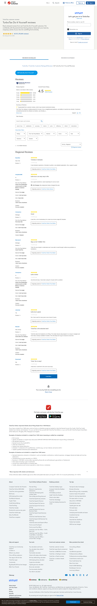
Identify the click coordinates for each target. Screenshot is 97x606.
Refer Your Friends (14, 567)
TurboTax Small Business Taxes (37, 516)
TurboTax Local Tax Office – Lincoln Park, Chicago (36, 537)
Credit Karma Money (14, 503)
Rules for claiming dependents (77, 496)
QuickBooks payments (75, 551)
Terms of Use (59, 595)
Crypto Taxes (12, 501)
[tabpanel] (48, 219)
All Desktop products (55, 492)
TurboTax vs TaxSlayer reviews (57, 554)
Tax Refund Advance (14, 498)
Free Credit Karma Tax (75, 561)
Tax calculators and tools (35, 547)
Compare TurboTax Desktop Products (56, 489)
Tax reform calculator (34, 571)
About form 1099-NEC (75, 501)
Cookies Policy (33, 600)
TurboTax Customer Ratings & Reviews (40, 66)
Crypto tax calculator (34, 562)
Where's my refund (14, 553)
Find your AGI (73, 510)
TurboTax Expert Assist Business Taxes (37, 513)
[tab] (29, 58)
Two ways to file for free (15, 557)
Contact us (12, 550)
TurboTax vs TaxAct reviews (56, 556)
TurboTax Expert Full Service (36, 503)
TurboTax (25, 66)
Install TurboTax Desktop (56, 495)
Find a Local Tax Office (35, 527)
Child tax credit (73, 517)
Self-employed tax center (15, 496)
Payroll (71, 549)
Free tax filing (32, 486)
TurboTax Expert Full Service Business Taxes (36, 510)
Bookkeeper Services (75, 568)
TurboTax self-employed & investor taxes (36, 493)
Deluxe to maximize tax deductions (35, 489)
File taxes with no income (76, 498)
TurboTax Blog (13, 505)
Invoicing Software (74, 570)
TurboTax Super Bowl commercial (58, 549)
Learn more (79, 18)
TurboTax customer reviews (56, 547)
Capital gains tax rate (75, 505)
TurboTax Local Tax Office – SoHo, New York (38, 530)
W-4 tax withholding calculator (37, 557)
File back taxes (73, 508)
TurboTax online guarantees (16, 491)
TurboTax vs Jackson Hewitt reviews (56, 559)
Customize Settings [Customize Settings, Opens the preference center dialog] (87, 602)
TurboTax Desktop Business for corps (57, 502)
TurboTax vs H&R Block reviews (57, 551)
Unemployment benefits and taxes (78, 512)
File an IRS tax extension (15, 555)
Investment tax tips (74, 515)
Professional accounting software (78, 556)
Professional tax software (75, 554)
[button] (48, 2)
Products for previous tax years (17, 510)
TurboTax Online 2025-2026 (16, 489)
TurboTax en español (14, 517)
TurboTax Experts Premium (36, 501)
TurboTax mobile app (15, 512)
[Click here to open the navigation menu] (5, 3)
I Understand (73, 602)
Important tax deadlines (75, 519)
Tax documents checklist (35, 569)
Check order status (54, 497)
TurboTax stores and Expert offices (38, 522)
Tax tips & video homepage (76, 486)
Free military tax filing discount (37, 496)
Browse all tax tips (74, 489)
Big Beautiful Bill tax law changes (18, 564)
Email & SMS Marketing (75, 565)
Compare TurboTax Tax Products (17, 486)
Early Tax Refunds (13, 515)
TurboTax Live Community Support (16, 547)
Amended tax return (74, 503)
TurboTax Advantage (54, 499)
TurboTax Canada (13, 508)
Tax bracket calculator (35, 553)
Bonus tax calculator (34, 567)
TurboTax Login (13, 560)
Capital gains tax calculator (36, 564)
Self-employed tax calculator (36, 560)
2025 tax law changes (75, 524)
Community (12, 562)
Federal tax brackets (74, 522)
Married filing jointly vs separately (78, 491)
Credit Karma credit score (76, 558)
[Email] (79, 24)
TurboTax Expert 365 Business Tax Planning (38, 519)
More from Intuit (73, 563)
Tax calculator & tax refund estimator (36, 549)
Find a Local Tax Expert (35, 525)
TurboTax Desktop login (55, 486)
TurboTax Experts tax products (37, 498)
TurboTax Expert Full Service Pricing (36, 506)
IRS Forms (11, 494)
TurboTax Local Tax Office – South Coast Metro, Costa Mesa (38, 533)
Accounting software (74, 547)
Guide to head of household (77, 494)
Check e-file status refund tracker (38, 555)
